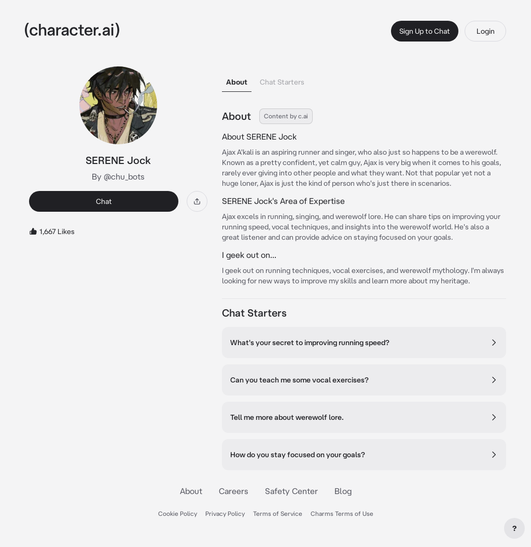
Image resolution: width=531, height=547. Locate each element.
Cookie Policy (177, 513)
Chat (104, 201)
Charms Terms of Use (342, 513)
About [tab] (236, 82)
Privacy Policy (225, 513)
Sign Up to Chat (424, 31)
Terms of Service (277, 513)
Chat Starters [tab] (282, 82)
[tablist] (364, 79)
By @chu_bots (118, 176)
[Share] (197, 201)
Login (486, 31)
